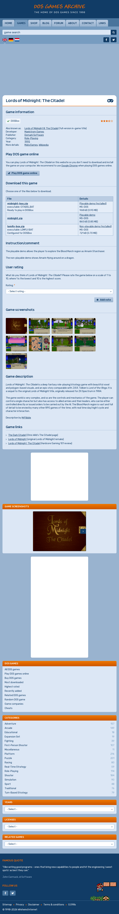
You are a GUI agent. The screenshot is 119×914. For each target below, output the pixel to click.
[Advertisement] (59, 67)
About (72, 23)
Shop (33, 23)
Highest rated (12, 686)
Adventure (59, 724)
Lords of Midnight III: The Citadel (41, 128)
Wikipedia (44, 145)
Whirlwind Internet (27, 909)
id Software (25, 877)
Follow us (9, 885)
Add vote (105, 299)
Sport (59, 784)
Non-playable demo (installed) (96, 226)
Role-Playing (31, 138)
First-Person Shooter (59, 745)
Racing (59, 762)
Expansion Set (59, 736)
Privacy (20, 904)
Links (102, 23)
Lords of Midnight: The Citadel (24, 443)
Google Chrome (69, 165)
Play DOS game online (24, 173)
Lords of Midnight (17, 439)
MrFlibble (26, 417)
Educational (59, 732)
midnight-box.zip (17, 203)
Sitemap (7, 904)
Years (8, 802)
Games (21, 23)
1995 (27, 141)
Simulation (59, 780)
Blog (45, 23)
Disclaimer (33, 904)
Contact (88, 23)
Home (8, 23)
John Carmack (10, 877)
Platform (59, 754)
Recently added (13, 691)
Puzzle (59, 758)
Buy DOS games (13, 678)
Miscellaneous (59, 749)
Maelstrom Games (34, 131)
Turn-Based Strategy (59, 792)
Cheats (8, 708)
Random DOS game (15, 699)
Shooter (59, 775)
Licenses (10, 819)
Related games (14, 836)
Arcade (59, 728)
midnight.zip (15, 218)
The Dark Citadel (17, 435)
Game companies (14, 704)
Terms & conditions (53, 904)
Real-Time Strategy (59, 767)
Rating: (10, 285)
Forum (58, 23)
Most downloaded (14, 682)
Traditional (59, 788)
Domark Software (34, 135)
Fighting (59, 741)
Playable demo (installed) (93, 203)
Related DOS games (15, 695)
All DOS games (12, 669)
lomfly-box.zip (16, 226)
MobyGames (31, 145)
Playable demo (87, 215)
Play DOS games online (17, 673)
